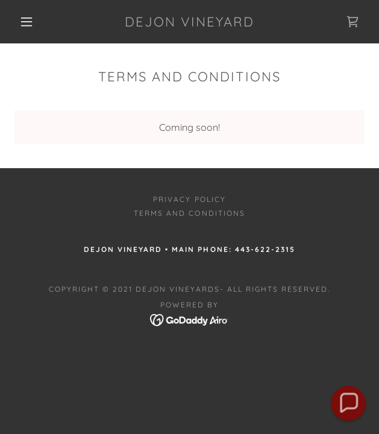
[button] (31, 22)
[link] (189, 22)
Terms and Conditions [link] (189, 213)
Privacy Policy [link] (189, 199)
